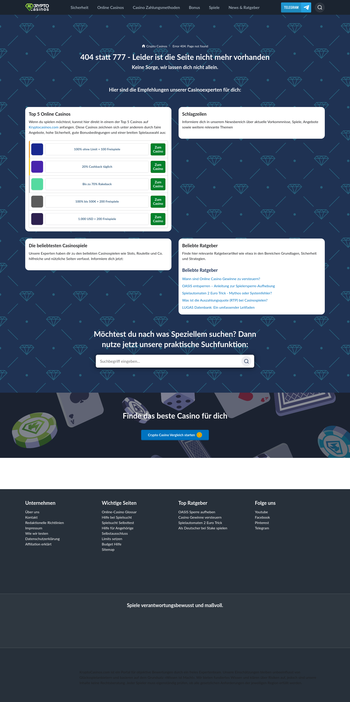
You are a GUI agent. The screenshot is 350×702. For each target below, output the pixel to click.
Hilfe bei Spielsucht (117, 517)
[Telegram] (296, 7)
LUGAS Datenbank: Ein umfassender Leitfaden (218, 307)
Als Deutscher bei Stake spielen (202, 528)
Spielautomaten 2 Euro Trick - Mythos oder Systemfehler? (227, 293)
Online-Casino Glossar (119, 512)
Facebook (262, 517)
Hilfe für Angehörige (117, 528)
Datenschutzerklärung (42, 538)
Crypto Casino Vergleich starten (175, 435)
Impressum (33, 528)
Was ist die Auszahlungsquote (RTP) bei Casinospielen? (225, 300)
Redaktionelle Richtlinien (44, 522)
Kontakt (31, 517)
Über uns (32, 512)
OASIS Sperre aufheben (196, 512)
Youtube (261, 512)
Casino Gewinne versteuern (199, 517)
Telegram (262, 528)
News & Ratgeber (244, 7)
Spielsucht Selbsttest (118, 522)
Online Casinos (110, 7)
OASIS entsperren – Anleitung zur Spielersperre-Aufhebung (228, 286)
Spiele (214, 7)
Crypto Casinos (156, 46)
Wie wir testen (36, 533)
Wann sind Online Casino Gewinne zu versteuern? (221, 279)
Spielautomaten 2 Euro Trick (200, 522)
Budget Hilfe (111, 544)
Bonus (194, 7)
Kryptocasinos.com (43, 127)
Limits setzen (112, 538)
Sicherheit (79, 7)
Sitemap (108, 549)
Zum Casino (158, 149)
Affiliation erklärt (38, 544)
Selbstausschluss (115, 533)
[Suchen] (320, 7)
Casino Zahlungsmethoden (156, 7)
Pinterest (262, 522)
